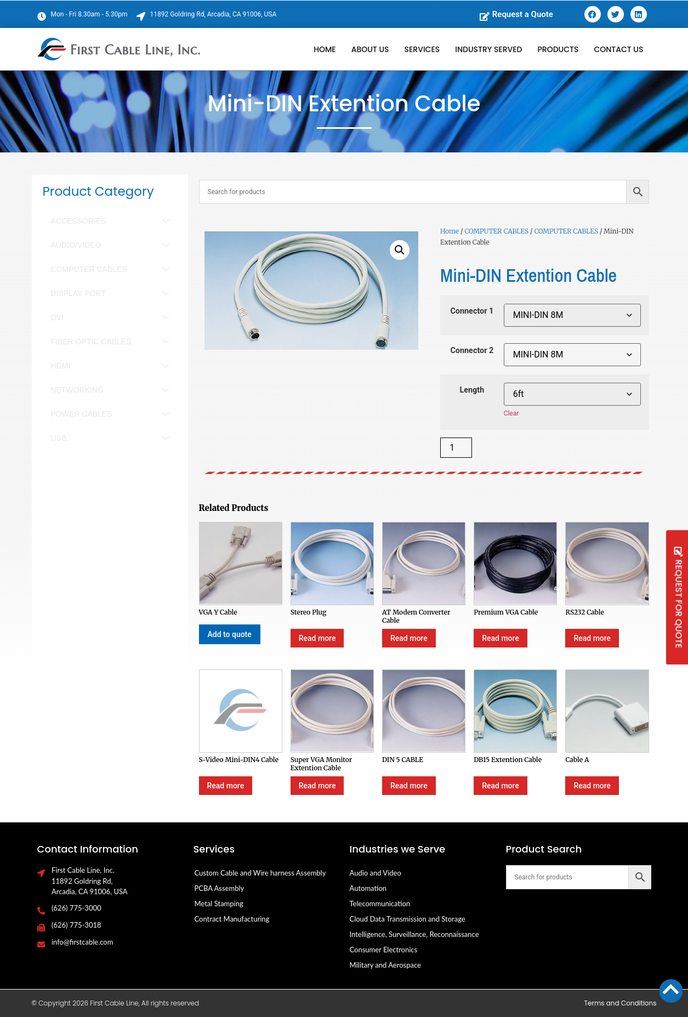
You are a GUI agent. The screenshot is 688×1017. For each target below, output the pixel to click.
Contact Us (618, 49)
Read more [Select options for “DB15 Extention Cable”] (500, 785)
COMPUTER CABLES (496, 231)
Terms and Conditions (620, 1003)
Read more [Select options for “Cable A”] (592, 785)
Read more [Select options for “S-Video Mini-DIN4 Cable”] (226, 785)
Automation (368, 888)
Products (558, 49)
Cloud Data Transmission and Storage (407, 918)
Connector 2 (471, 351)
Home (325, 49)
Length (471, 390)
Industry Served (488, 49)
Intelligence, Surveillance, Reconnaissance (414, 934)
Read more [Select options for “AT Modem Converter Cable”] (409, 638)
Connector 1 (471, 311)
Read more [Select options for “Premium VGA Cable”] (500, 638)
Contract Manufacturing (232, 918)
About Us (370, 49)
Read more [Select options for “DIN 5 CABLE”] (409, 785)
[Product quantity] (456, 448)
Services (422, 49)
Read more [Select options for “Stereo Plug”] (317, 638)
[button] (400, 250)
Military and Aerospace (385, 965)
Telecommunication (380, 903)
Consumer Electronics (384, 949)
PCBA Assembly (220, 888)
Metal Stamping (219, 903)
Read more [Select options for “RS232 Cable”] (592, 638)
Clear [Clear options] (511, 413)
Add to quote (230, 634)
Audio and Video (375, 872)
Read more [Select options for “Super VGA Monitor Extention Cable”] (317, 785)
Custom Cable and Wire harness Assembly (260, 872)
